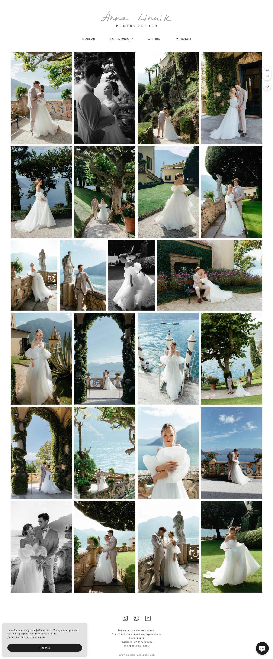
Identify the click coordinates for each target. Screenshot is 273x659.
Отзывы (154, 38)
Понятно (45, 647)
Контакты (183, 38)
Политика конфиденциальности (26, 637)
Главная (88, 38)
